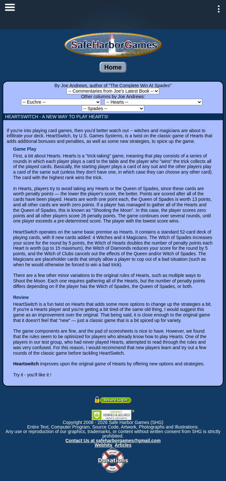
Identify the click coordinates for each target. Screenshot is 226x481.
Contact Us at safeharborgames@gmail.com (113, 440)
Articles (123, 445)
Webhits (103, 445)
